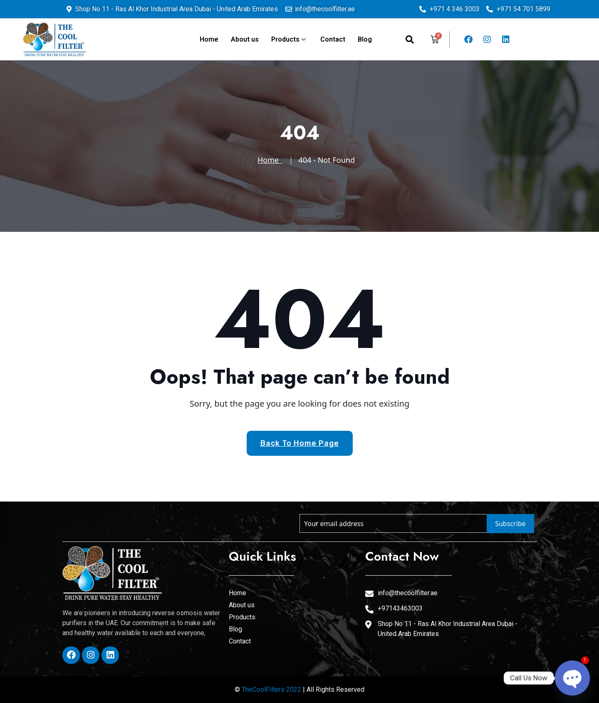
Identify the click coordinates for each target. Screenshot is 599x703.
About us (245, 39)
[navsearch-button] (409, 39)
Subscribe (510, 523)
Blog (365, 39)
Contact (332, 39)
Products (288, 39)
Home (209, 39)
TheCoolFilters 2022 (271, 689)
